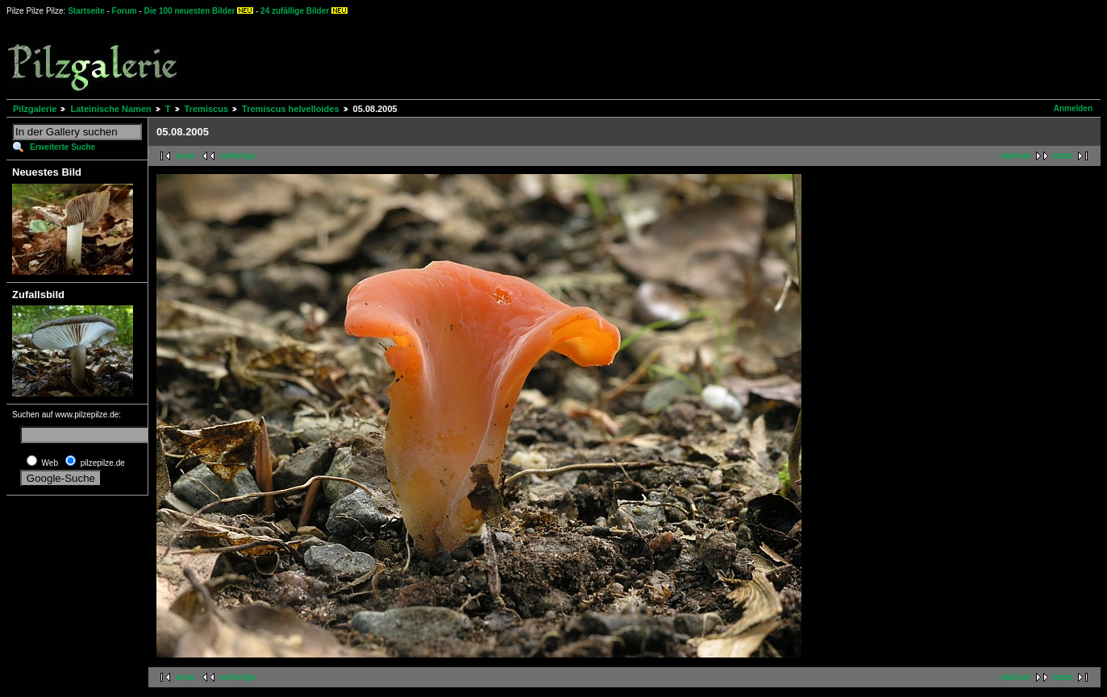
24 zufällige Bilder (294, 10)
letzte (1062, 155)
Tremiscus (206, 109)
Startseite (86, 10)
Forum (124, 10)
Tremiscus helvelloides (290, 109)
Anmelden (1073, 108)
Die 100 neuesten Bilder (189, 10)
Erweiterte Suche (62, 147)
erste (185, 155)
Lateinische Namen (110, 109)
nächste (1016, 155)
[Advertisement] (597, 56)
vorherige (237, 155)
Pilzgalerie (34, 109)
